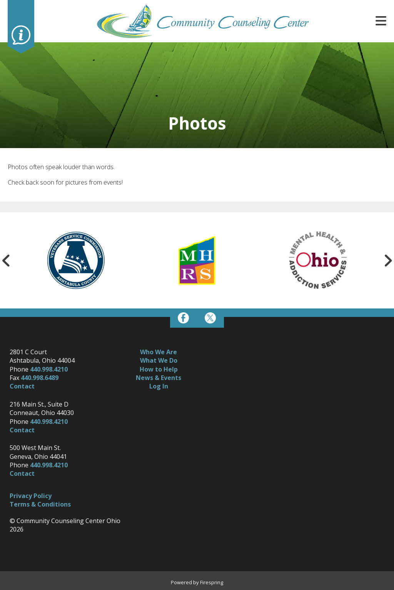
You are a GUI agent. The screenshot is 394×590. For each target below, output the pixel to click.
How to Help (159, 369)
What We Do (158, 360)
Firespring (211, 582)
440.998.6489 (39, 377)
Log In (158, 386)
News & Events (158, 377)
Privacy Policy (31, 496)
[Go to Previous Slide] (6, 260)
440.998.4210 (49, 369)
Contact (22, 386)
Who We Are (158, 352)
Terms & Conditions (40, 504)
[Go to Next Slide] (388, 260)
